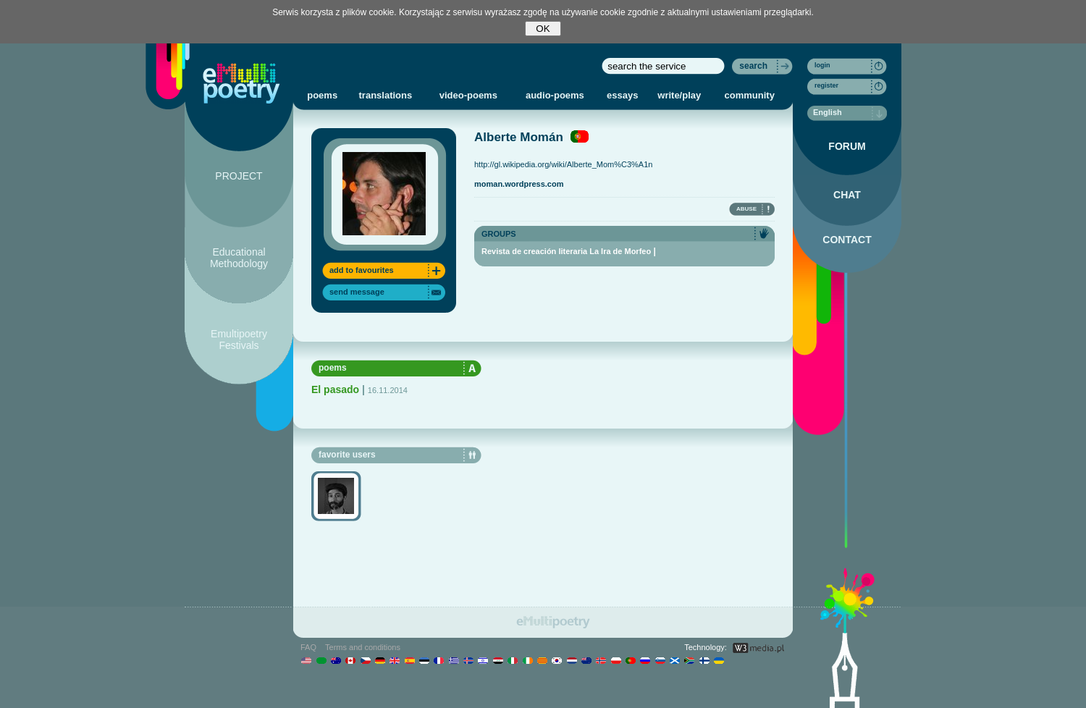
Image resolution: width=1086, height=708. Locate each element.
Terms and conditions (362, 647)
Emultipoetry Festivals (239, 339)
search (753, 66)
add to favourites (361, 270)
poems (322, 95)
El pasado (335, 389)
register (826, 85)
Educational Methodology (239, 257)
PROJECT (238, 176)
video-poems (468, 95)
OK (543, 28)
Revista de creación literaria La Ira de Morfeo (566, 251)
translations (386, 95)
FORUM (846, 146)
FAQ (308, 647)
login (822, 65)
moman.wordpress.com (518, 184)
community (750, 95)
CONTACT (846, 239)
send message (356, 291)
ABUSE (746, 209)
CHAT (847, 195)
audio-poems (555, 95)
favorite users (347, 455)
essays (622, 95)
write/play (679, 95)
